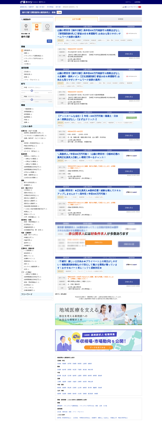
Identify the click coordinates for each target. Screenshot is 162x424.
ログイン (128, 2)
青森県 (64, 363)
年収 (32, 87)
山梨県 (79, 375)
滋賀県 (64, 381)
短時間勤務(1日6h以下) (32, 169)
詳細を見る (129, 54)
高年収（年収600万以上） (33, 143)
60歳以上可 (29, 237)
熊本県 (74, 393)
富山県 (64, 375)
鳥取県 (59, 387)
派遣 (26, 77)
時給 (32, 96)
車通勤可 (28, 185)
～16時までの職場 (31, 159)
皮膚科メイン (29, 258)
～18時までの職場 (31, 164)
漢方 (26, 264)
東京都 (85, 369)
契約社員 (28, 74)
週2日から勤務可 (30, 201)
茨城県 (59, 369)
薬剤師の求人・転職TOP (27, 7)
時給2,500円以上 (30, 146)
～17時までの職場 (31, 161)
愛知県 (100, 375)
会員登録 (137, 2)
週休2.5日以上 (29, 193)
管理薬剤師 (28, 111)
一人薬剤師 (28, 250)
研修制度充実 (29, 227)
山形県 (85, 363)
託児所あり (28, 224)
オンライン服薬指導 (31, 266)
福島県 (90, 363)
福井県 (74, 375)
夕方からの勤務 (30, 172)
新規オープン (29, 214)
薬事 (26, 122)
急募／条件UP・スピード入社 (35, 138)
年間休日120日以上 (31, 195)
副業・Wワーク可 (31, 235)
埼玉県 (74, 369)
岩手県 (69, 363)
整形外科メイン (30, 261)
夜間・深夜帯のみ (31, 175)
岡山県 (69, 387)
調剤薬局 (28, 50)
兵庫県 (79, 381)
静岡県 (95, 375)
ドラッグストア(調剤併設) (33, 56)
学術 (26, 119)
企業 (26, 61)
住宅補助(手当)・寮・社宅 (33, 230)
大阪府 (74, 381)
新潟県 (59, 375)
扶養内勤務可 (29, 290)
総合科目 (28, 253)
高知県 (100, 387)
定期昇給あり (29, 148)
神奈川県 (90, 369)
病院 (26, 53)
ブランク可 (28, 287)
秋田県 (79, 363)
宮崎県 (85, 393)
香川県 (90, 387)
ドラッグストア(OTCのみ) (33, 58)
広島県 (74, 387)
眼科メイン (28, 256)
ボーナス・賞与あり (31, 151)
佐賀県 (64, 393)
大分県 (79, 393)
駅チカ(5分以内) (30, 182)
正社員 (27, 71)
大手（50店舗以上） (31, 217)
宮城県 (74, 363)
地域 (26, 27)
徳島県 (85, 387)
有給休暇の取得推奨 (31, 206)
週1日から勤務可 (30, 198)
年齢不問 (28, 240)
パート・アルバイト (31, 79)
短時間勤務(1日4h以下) (32, 167)
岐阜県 (90, 375)
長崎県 (69, 393)
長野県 (85, 375)
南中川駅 (58, 7)
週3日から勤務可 (30, 203)
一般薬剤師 (28, 109)
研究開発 (28, 114)
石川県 (69, 375)
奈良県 (85, 381)
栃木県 (64, 369)
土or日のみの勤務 (31, 177)
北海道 (59, 363)
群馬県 (69, 369)
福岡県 (59, 393)
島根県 (64, 387)
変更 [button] (49, 41)
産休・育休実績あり (31, 222)
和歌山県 (90, 381)
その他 (27, 64)
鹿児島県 (90, 393)
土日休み (28, 190)
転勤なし (28, 211)
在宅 (26, 269)
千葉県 (79, 369)
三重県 (59, 381)
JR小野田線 (50, 7)
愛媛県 (95, 387)
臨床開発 (28, 117)
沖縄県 (96, 393)
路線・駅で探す (40, 7)
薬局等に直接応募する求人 (34, 133)
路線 (36, 27)
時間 (47, 27)
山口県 (79, 387)
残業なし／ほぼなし (31, 156)
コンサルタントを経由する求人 (35, 135)
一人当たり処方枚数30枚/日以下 (35, 209)
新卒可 (27, 243)
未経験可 (28, 245)
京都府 (69, 381)
